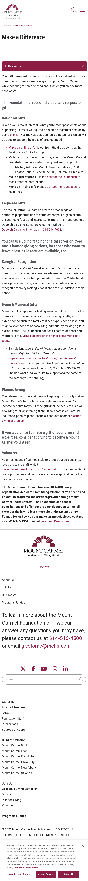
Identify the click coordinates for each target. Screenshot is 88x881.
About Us (8, 580)
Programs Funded (13, 602)
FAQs (5, 713)
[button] (83, 9)
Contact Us (64, 829)
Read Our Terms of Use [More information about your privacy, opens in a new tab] (26, 869)
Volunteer (8, 805)
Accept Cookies (46, 876)
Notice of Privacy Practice (49, 835)
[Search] (44, 679)
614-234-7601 (52, 229)
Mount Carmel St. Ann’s (17, 773)
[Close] (82, 847)
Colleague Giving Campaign (20, 788)
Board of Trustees (13, 707)
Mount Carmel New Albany (19, 767)
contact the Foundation (62, 177)
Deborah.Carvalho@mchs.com (22, 229)
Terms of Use (14, 835)
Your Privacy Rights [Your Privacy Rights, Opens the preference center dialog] (19, 876)
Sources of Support (14, 729)
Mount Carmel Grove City (18, 762)
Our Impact (9, 595)
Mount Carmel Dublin (15, 745)
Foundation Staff (13, 718)
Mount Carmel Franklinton (18, 756)
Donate (44, 567)
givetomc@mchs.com (46, 646)
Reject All (68, 876)
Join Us (7, 587)
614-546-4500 (65, 638)
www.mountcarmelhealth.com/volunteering (30, 469)
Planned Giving (11, 800)
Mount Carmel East (14, 751)
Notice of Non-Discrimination (27, 840)
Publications (10, 724)
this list (14, 134)
